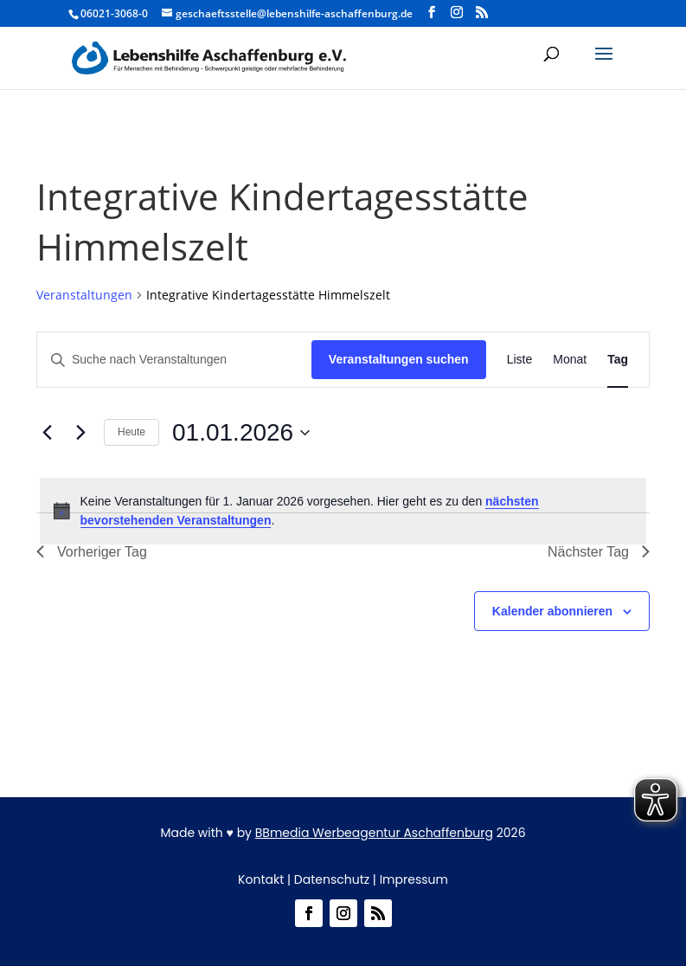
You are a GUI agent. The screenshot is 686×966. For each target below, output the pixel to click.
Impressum (414, 879)
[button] (604, 65)
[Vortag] (46, 432)
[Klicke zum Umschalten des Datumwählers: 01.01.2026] (241, 432)
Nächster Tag (599, 551)
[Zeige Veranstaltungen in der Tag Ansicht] (617, 359)
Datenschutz (331, 879)
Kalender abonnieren (552, 611)
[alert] (343, 511)
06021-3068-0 (114, 13)
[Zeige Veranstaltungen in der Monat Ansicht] (570, 359)
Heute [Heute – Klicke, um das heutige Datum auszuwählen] (131, 432)
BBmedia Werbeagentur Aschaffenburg (374, 832)
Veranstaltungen (84, 295)
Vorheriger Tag (91, 551)
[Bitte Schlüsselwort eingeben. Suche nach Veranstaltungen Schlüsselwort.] (174, 359)
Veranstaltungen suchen (399, 359)
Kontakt (261, 879)
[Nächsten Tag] (80, 432)
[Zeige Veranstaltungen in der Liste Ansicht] (520, 359)
